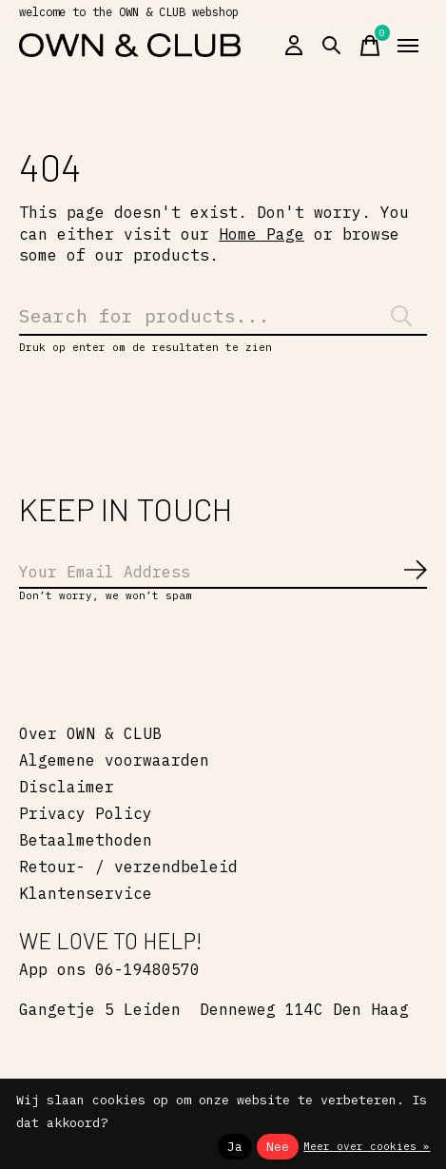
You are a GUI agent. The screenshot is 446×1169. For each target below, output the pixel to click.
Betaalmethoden (85, 839)
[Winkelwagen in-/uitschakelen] (370, 46)
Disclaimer (66, 786)
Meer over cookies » (366, 1146)
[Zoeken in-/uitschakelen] (332, 46)
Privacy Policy (85, 813)
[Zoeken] (223, 315)
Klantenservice (85, 893)
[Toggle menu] (408, 46)
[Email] (223, 572)
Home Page (261, 234)
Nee (277, 1146)
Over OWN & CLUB (90, 733)
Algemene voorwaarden (114, 760)
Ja (234, 1146)
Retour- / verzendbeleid (128, 866)
